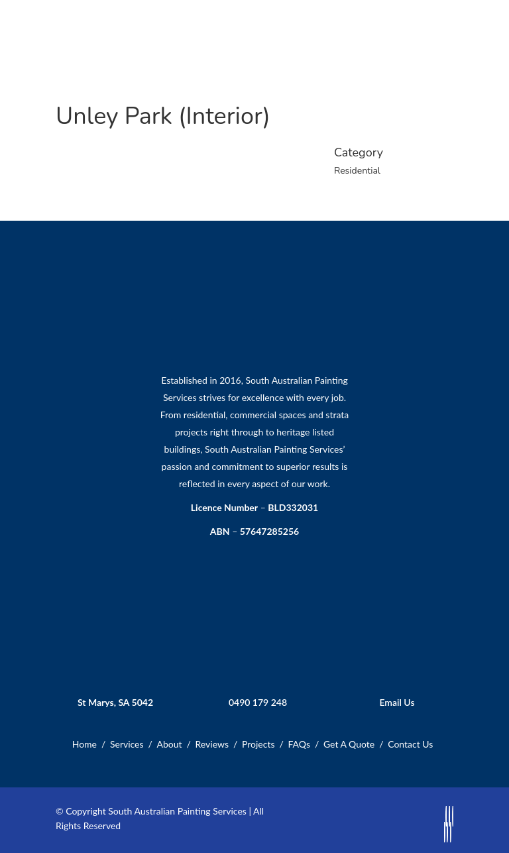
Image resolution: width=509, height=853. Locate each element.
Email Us (396, 702)
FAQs (299, 744)
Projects (258, 744)
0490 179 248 (258, 702)
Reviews (212, 744)
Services (127, 744)
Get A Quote (348, 744)
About (169, 744)
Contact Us (410, 744)
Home (84, 744)
